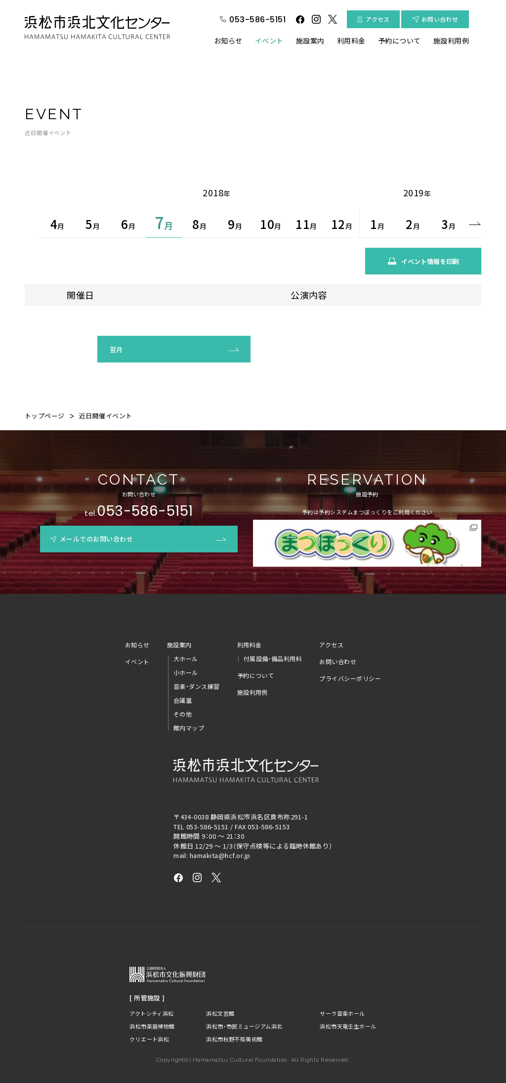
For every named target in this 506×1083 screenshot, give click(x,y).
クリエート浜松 (148, 1024)
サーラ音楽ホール (341, 998)
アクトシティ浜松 (151, 998)
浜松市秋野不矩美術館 (234, 1024)
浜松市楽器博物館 (151, 1011)
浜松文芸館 (217, 998)
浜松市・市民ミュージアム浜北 (246, 1011)
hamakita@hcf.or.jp (220, 841)
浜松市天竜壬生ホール (348, 1011)
